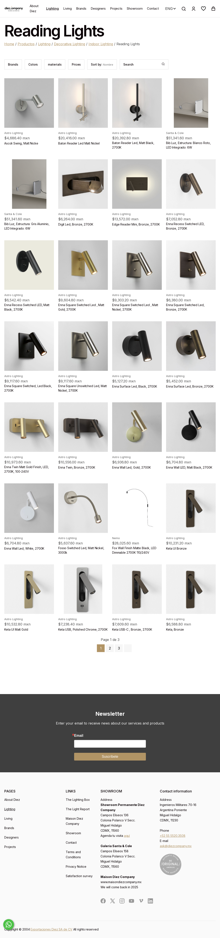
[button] (203, 8)
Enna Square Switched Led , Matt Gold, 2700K (81, 307)
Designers (98, 8)
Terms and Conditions (73, 854)
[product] (29, 103)
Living (67, 8)
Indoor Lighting (101, 44)
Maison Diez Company (74, 821)
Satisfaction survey (79, 876)
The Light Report (78, 809)
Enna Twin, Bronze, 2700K (76, 467)
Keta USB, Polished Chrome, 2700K (83, 629)
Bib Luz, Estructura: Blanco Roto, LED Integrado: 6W (188, 145)
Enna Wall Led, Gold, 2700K (131, 467)
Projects (116, 8)
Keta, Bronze (175, 629)
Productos (26, 44)
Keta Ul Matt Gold (16, 629)
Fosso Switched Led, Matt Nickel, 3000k (81, 550)
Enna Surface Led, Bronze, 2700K (190, 386)
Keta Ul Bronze (176, 548)
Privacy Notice (76, 866)
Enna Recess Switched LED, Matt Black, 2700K (26, 307)
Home (9, 44)
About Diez (34, 8)
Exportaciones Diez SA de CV (51, 929)
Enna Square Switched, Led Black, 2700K (28, 388)
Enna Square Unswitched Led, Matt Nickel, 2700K (82, 388)
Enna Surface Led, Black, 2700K (134, 386)
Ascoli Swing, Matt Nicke (21, 143)
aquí (127, 835)
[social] (103, 900)
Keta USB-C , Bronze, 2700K (132, 629)
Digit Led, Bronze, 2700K (75, 224)
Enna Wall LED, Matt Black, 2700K (189, 467)
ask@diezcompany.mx (176, 846)
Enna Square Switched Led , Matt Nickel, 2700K (135, 307)
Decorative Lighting (69, 44)
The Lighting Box (78, 799)
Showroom (135, 8)
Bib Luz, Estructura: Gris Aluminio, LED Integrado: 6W (26, 226)
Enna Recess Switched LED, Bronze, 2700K (185, 226)
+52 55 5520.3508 (172, 835)
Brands (81, 8)
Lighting (52, 8)
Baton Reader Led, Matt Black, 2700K (133, 145)
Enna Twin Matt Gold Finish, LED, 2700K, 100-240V (26, 469)
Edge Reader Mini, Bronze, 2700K (136, 224)
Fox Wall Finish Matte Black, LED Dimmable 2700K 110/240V (134, 550)
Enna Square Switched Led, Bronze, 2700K (185, 307)
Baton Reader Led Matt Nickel (79, 143)
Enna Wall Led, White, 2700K (24, 548)
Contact (153, 8)
